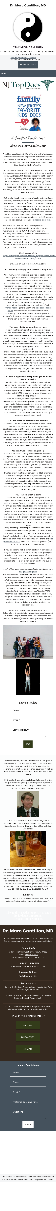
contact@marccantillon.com (23, 57)
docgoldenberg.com (28, 572)
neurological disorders (40, 220)
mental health (11, 308)
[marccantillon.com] (28, 6)
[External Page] (28, 1025)
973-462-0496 (31, 954)
